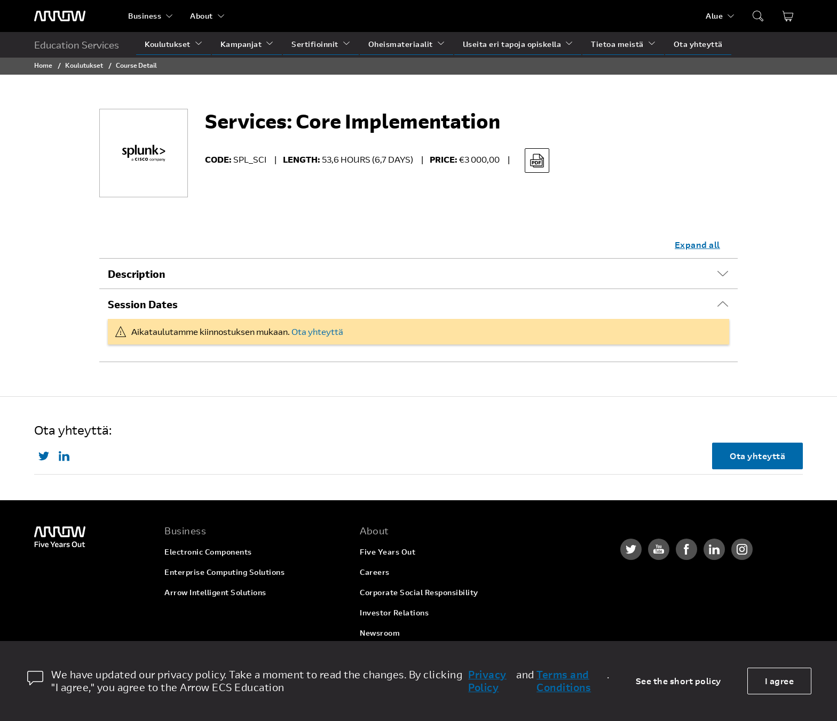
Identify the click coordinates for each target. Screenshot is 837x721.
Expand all (697, 244)
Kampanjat (241, 44)
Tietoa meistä (617, 44)
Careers (375, 572)
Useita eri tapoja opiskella (512, 44)
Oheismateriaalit (400, 44)
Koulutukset (168, 44)
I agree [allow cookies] (779, 680)
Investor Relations (394, 612)
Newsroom (380, 633)
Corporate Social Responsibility (419, 592)
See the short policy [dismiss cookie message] (678, 680)
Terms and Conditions (563, 681)
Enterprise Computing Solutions (224, 572)
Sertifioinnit (314, 44)
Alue (714, 16)
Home (43, 65)
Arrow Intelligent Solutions (215, 592)
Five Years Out (387, 552)
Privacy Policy (487, 681)
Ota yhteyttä (698, 44)
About (201, 16)
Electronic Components (208, 552)
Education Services (76, 44)
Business (144, 16)
